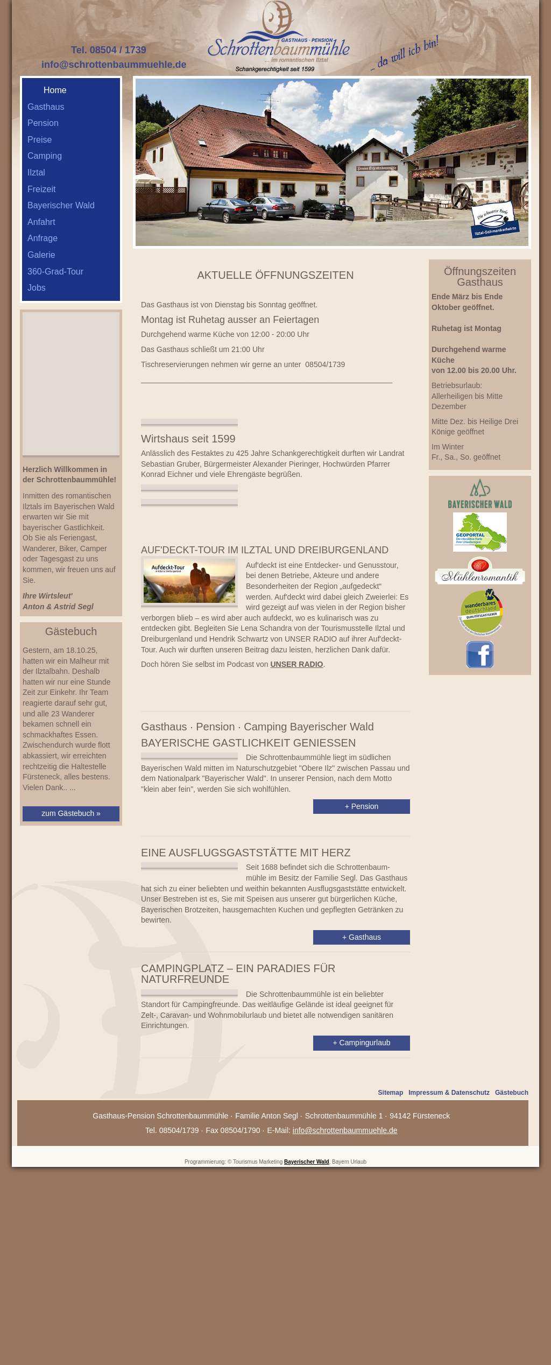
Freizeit (41, 189)
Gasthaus (45, 106)
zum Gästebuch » (71, 813)
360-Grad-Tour (55, 271)
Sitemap (391, 1262)
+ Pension (362, 937)
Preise (39, 139)
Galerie (41, 254)
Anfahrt (41, 222)
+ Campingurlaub (361, 1205)
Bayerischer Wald (61, 205)
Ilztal (36, 172)
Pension (43, 123)
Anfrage (42, 238)
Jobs (36, 287)
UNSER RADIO (296, 774)
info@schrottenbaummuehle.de (114, 64)
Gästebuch (511, 1262)
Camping (44, 155)
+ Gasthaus (361, 1089)
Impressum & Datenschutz (449, 1262)
